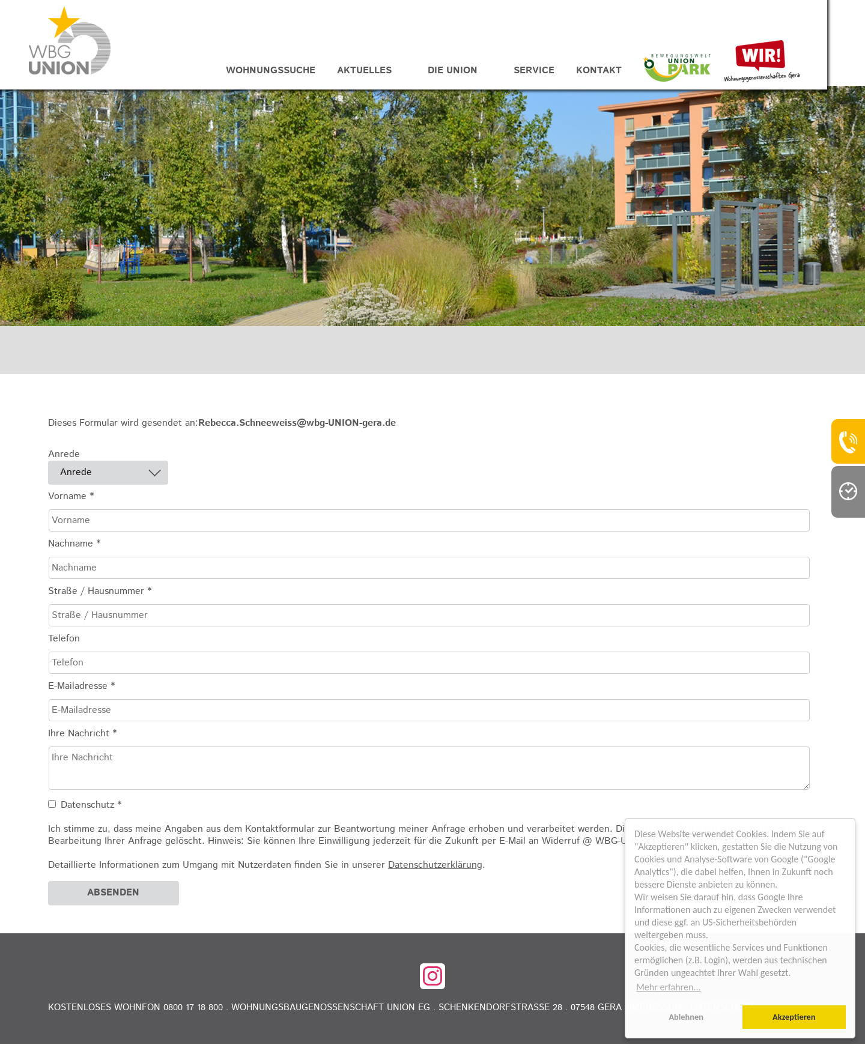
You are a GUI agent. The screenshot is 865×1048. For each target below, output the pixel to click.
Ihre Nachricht (82, 738)
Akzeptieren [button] (794, 1016)
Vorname (71, 501)
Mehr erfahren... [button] (668, 987)
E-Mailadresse (81, 691)
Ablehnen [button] (686, 1016)
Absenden (113, 897)
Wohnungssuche (290, 72)
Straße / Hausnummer (99, 596)
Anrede (64, 458)
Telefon (64, 643)
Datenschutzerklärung (435, 869)
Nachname (74, 548)
